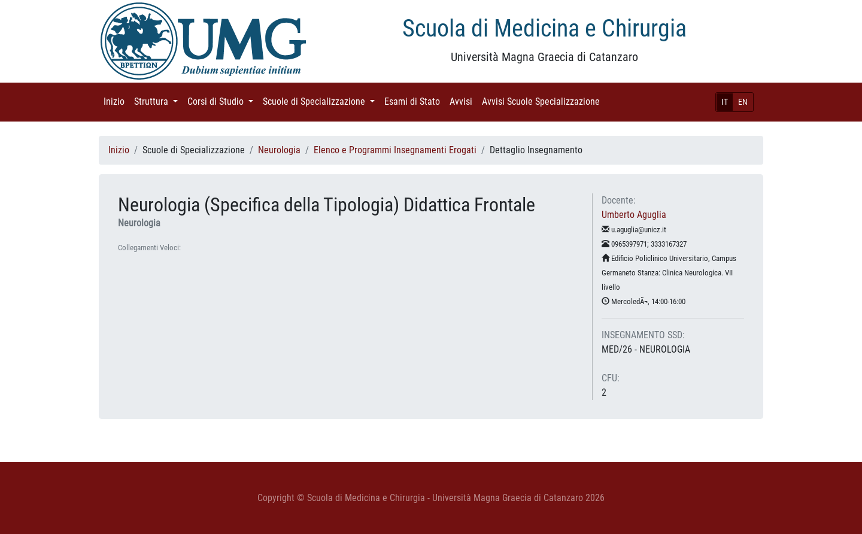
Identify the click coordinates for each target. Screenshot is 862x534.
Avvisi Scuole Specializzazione (543, 101)
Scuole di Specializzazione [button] (321, 101)
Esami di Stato (414, 101)
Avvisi (463, 101)
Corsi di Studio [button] (222, 101)
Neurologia (279, 150)
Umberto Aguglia (634, 214)
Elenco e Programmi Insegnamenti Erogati (395, 150)
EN (743, 102)
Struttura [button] (158, 101)
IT (724, 102)
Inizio (116, 101)
